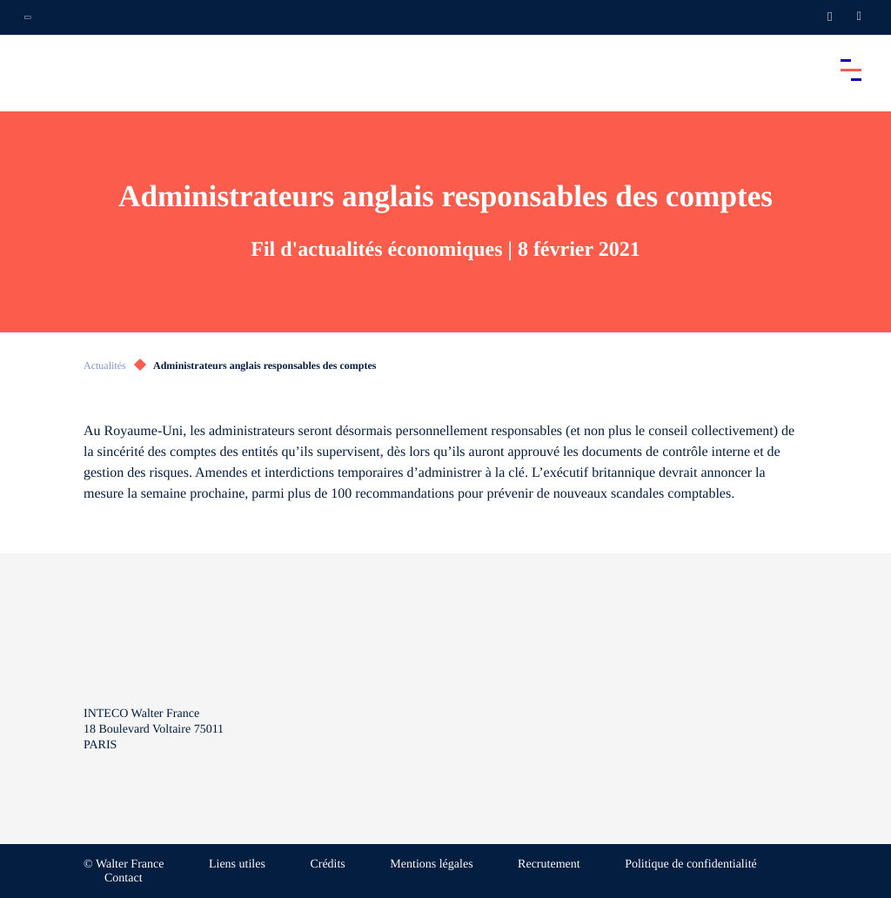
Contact (123, 878)
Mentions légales (431, 864)
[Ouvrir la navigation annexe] (27, 17)
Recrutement (549, 864)
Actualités (105, 365)
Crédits (327, 864)
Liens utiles (237, 864)
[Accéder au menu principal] (851, 69)
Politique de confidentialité (691, 864)
